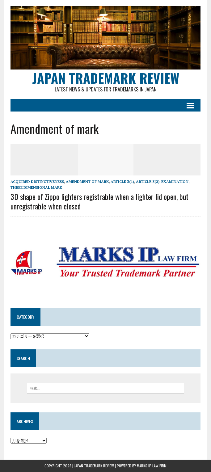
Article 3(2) (147, 181)
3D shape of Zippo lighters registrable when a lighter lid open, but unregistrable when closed (99, 201)
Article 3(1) (122, 181)
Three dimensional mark (36, 187)
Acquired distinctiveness (37, 181)
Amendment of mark (87, 181)
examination (174, 181)
